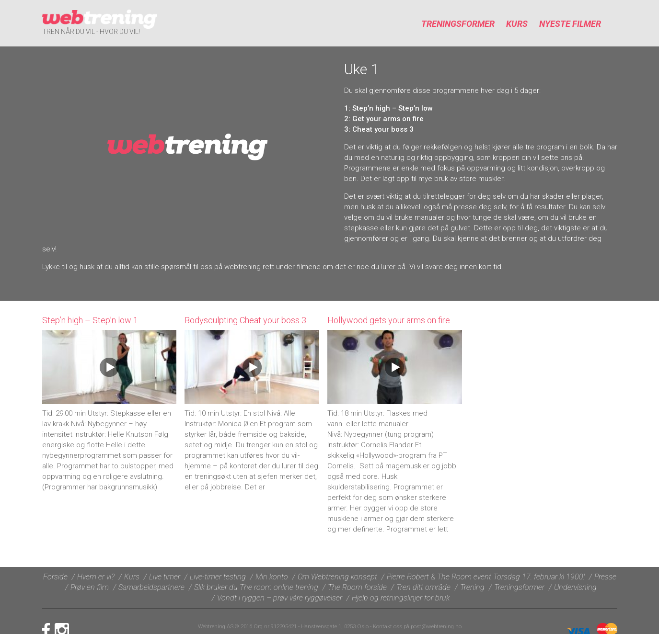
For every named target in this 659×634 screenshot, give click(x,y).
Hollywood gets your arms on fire (388, 320)
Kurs (517, 24)
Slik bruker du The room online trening (256, 587)
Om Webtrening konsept (337, 576)
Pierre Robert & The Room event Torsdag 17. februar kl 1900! (486, 576)
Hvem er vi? (96, 576)
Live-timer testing (218, 576)
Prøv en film (89, 587)
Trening (472, 587)
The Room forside (357, 587)
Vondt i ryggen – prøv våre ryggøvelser (279, 597)
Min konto (271, 576)
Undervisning (575, 587)
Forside (55, 576)
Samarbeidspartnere (151, 587)
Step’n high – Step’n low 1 (90, 320)
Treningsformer (458, 24)
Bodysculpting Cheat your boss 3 (245, 320)
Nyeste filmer (570, 24)
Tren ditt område (423, 587)
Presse (605, 576)
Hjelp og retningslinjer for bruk (401, 597)
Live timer (164, 576)
